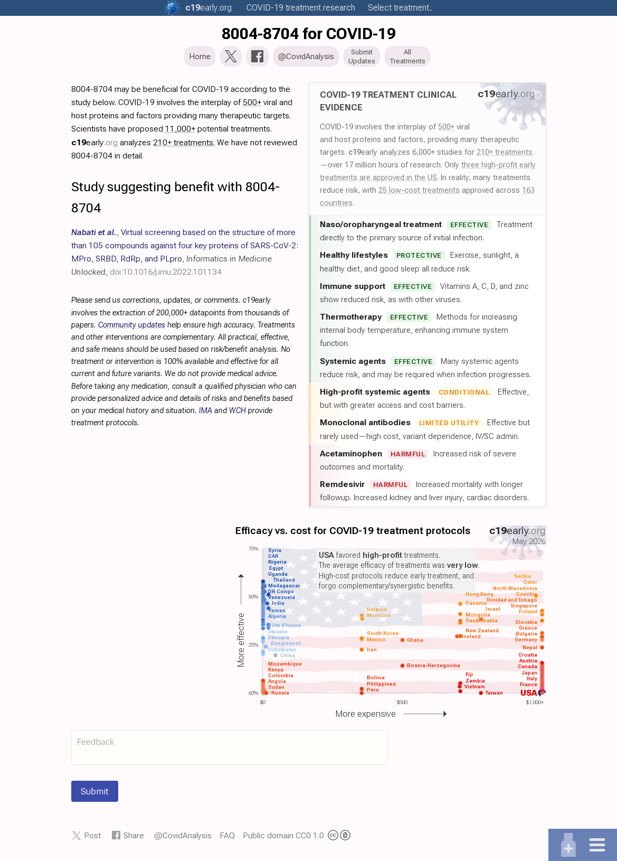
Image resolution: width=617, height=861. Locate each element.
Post (92, 839)
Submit (95, 794)
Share (134, 839)
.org (208, 8)
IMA (205, 413)
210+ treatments (505, 155)
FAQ (227, 839)
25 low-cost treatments (419, 193)
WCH (237, 413)
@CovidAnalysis (183, 839)
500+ (446, 130)
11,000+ (180, 132)
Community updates (131, 328)
